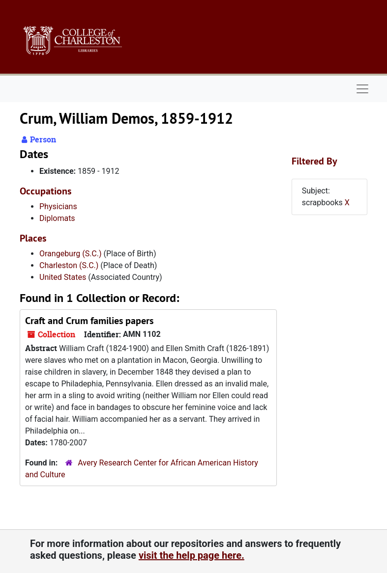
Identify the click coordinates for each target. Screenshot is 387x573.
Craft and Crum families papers (89, 320)
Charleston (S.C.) (68, 265)
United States (62, 277)
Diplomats (57, 218)
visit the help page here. (191, 555)
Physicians (58, 206)
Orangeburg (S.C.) (70, 253)
